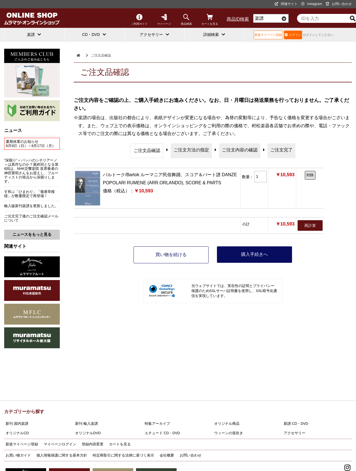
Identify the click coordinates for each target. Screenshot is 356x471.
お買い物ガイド (18, 455)
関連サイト (286, 4)
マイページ (164, 19)
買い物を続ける (171, 254)
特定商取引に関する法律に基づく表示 (123, 455)
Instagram (311, 4)
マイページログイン (60, 444)
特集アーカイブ (157, 423)
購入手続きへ (254, 254)
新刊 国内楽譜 (17, 423)
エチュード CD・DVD (162, 433)
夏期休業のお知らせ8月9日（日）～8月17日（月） (31, 143)
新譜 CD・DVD (296, 423)
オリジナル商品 (226, 423)
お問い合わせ (339, 4)
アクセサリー (294, 433)
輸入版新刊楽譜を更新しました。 (31, 206)
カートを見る (209, 19)
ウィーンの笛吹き (228, 433)
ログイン (293, 34)
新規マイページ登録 (268, 34)
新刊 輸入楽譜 (86, 423)
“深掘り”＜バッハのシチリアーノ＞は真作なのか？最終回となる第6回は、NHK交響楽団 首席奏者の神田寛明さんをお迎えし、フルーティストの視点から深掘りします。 (31, 171)
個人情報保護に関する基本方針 (61, 455)
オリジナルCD (17, 433)
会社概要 (167, 455)
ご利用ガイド (139, 19)
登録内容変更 (92, 444)
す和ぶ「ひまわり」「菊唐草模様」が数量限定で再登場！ (29, 194)
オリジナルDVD (88, 433)
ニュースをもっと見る (32, 234)
